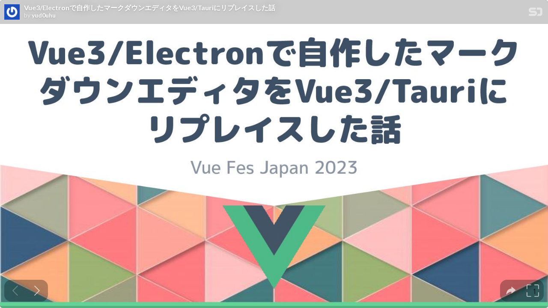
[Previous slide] (15, 290)
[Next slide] (37, 290)
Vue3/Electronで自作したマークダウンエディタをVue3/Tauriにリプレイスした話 (149, 7)
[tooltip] (511, 290)
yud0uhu (44, 15)
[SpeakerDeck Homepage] (535, 13)
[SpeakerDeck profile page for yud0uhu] (12, 12)
